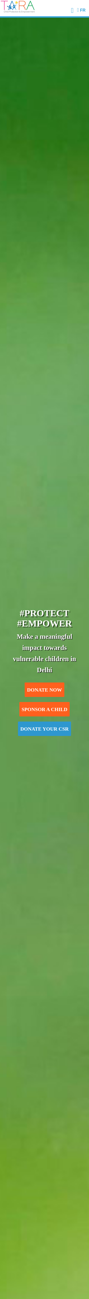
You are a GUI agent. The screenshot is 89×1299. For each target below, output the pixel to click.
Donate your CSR (44, 729)
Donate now (44, 690)
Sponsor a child (45, 709)
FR (81, 10)
